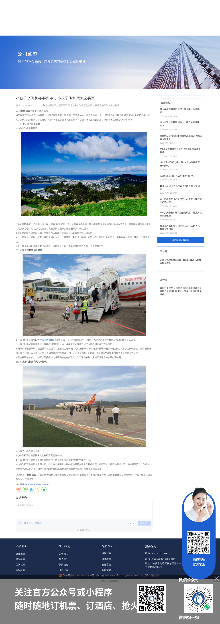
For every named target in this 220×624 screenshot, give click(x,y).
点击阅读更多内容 (180, 240)
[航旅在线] (47, 339)
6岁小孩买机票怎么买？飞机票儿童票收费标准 (180, 150)
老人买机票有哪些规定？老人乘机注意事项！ (180, 110)
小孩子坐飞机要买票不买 (57, 105)
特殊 (18, 105)
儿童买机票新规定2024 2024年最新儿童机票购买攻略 (180, 261)
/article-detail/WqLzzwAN (37, 484)
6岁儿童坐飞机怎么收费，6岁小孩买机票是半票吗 (180, 164)
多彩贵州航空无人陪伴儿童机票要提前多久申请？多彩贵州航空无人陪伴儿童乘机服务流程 (181, 291)
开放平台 (63, 570)
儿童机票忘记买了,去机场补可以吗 (177, 175)
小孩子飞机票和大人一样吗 (106, 105)
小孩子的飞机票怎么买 (81, 105)
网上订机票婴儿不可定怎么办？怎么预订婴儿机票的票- (181, 201)
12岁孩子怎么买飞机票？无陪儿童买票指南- (180, 187)
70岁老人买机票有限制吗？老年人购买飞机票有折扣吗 (180, 227)
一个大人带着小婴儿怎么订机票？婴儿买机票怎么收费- (181, 214)
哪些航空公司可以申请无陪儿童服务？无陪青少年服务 (181, 137)
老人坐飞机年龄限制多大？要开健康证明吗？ (180, 124)
